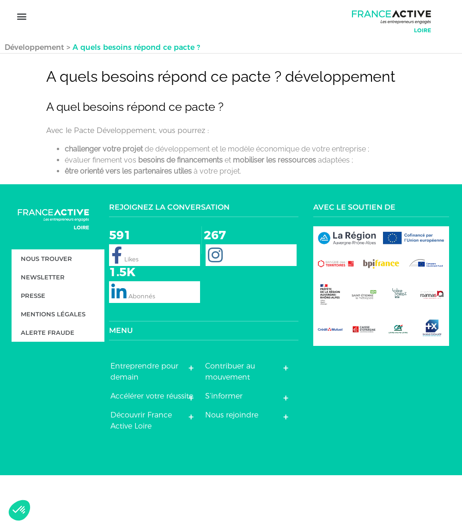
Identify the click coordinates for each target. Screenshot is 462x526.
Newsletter (43, 328)
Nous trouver (46, 310)
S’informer (224, 446)
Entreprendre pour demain (144, 422)
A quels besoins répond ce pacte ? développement (220, 127)
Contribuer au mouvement (230, 422)
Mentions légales (53, 365)
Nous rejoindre (231, 465)
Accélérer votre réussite (151, 446)
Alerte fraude (47, 383)
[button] (21, 46)
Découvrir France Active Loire (141, 471)
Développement (34, 98)
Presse (33, 347)
